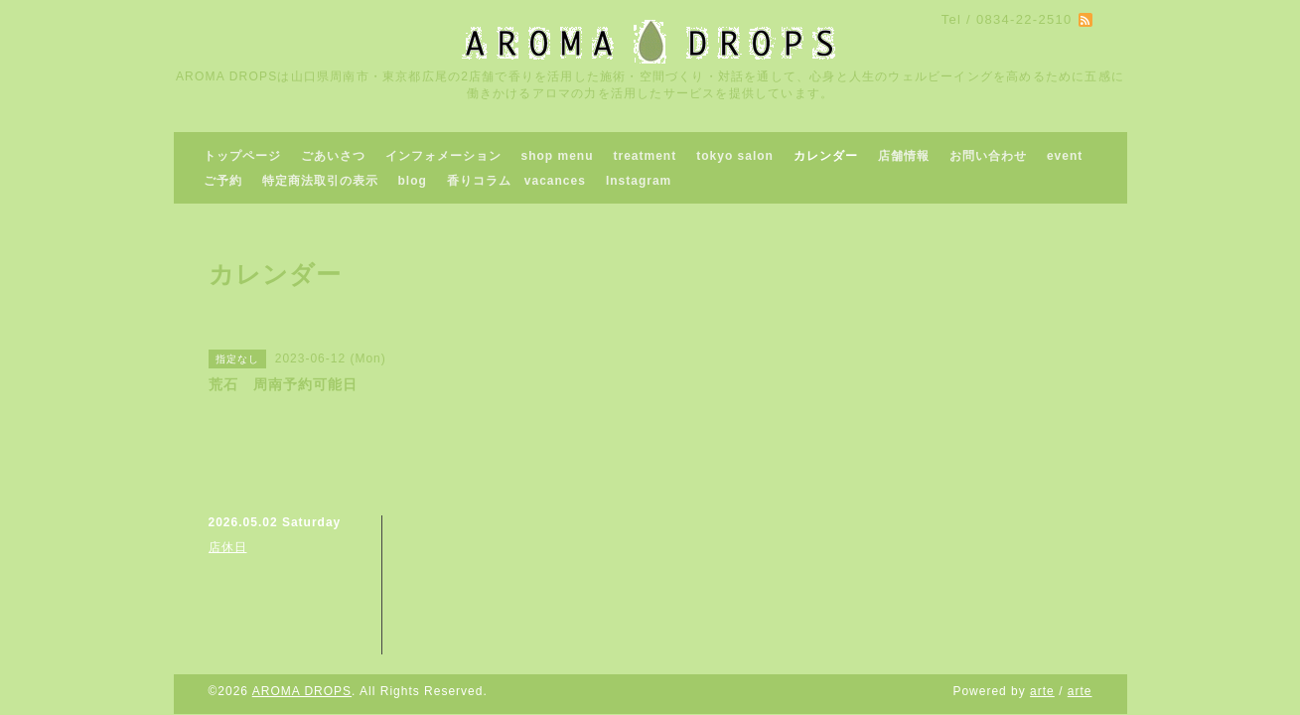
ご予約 (223, 181)
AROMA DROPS (302, 691)
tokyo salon (735, 156)
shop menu (557, 156)
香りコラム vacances (516, 181)
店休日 (228, 547)
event (1065, 156)
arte (1042, 691)
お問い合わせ (988, 156)
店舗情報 (904, 156)
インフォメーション (443, 156)
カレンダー (826, 156)
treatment (645, 156)
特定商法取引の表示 (320, 181)
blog (412, 181)
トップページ (242, 156)
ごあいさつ (333, 156)
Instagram (638, 181)
